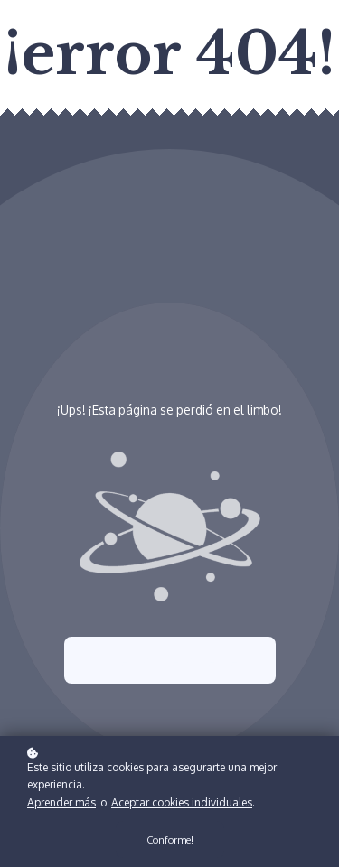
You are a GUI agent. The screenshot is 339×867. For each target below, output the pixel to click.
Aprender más (61, 804)
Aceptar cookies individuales (181, 804)
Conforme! (169, 841)
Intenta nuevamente (170, 660)
